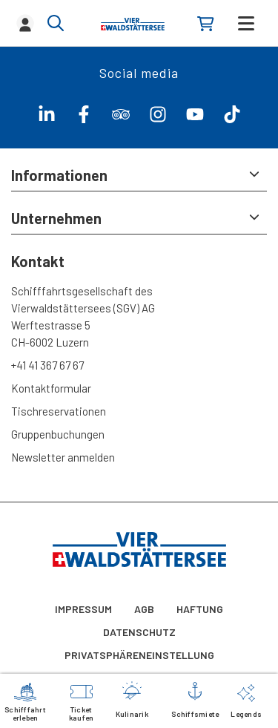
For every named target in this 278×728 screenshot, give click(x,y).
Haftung (199, 609)
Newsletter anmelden (63, 457)
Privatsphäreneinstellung (139, 655)
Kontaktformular (51, 388)
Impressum (83, 609)
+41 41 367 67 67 (47, 365)
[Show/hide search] (56, 23)
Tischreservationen (58, 411)
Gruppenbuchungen (58, 434)
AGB (144, 609)
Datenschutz (139, 632)
